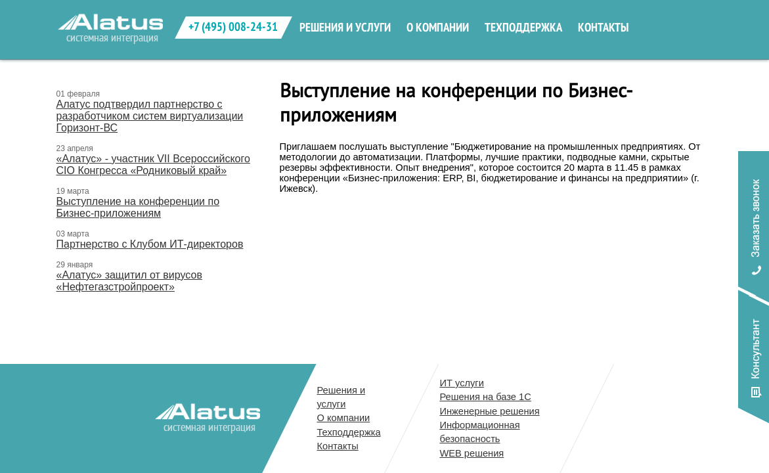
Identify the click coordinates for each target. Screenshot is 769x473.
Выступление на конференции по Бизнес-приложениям (138, 207)
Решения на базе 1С (485, 397)
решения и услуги (345, 27)
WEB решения (471, 453)
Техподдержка (348, 432)
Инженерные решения (489, 411)
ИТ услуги (461, 383)
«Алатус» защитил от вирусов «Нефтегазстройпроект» (129, 280)
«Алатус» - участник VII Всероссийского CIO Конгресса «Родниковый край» (153, 164)
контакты (603, 27)
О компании (343, 418)
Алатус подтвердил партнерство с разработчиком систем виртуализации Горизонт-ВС (150, 116)
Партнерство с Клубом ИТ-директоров (150, 244)
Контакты (337, 446)
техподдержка (523, 27)
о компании (437, 27)
